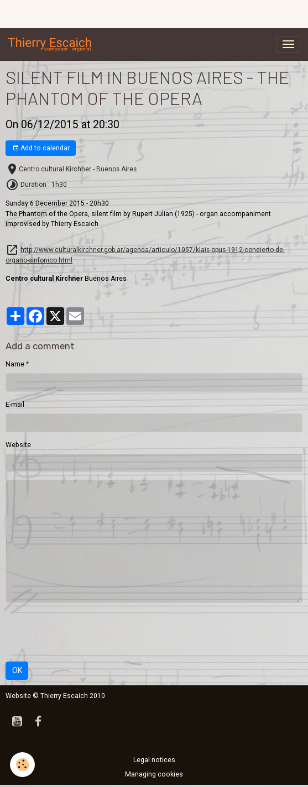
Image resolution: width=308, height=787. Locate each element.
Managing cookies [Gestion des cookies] (154, 774)
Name (15, 364)
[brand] (52, 44)
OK (17, 670)
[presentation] (90, 632)
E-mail (15, 404)
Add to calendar (41, 148)
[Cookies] (22, 764)
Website (18, 445)
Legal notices (154, 760)
